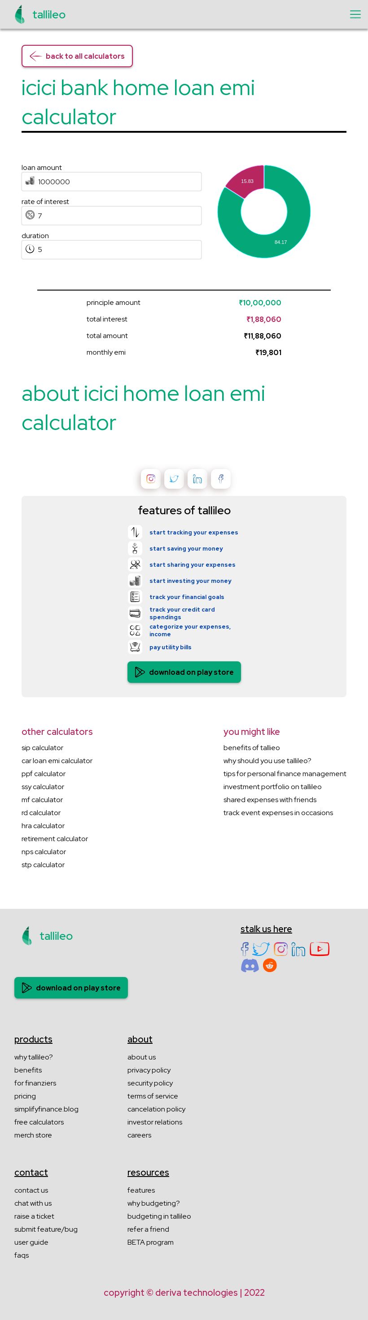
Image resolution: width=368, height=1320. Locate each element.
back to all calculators (77, 56)
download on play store (184, 672)
